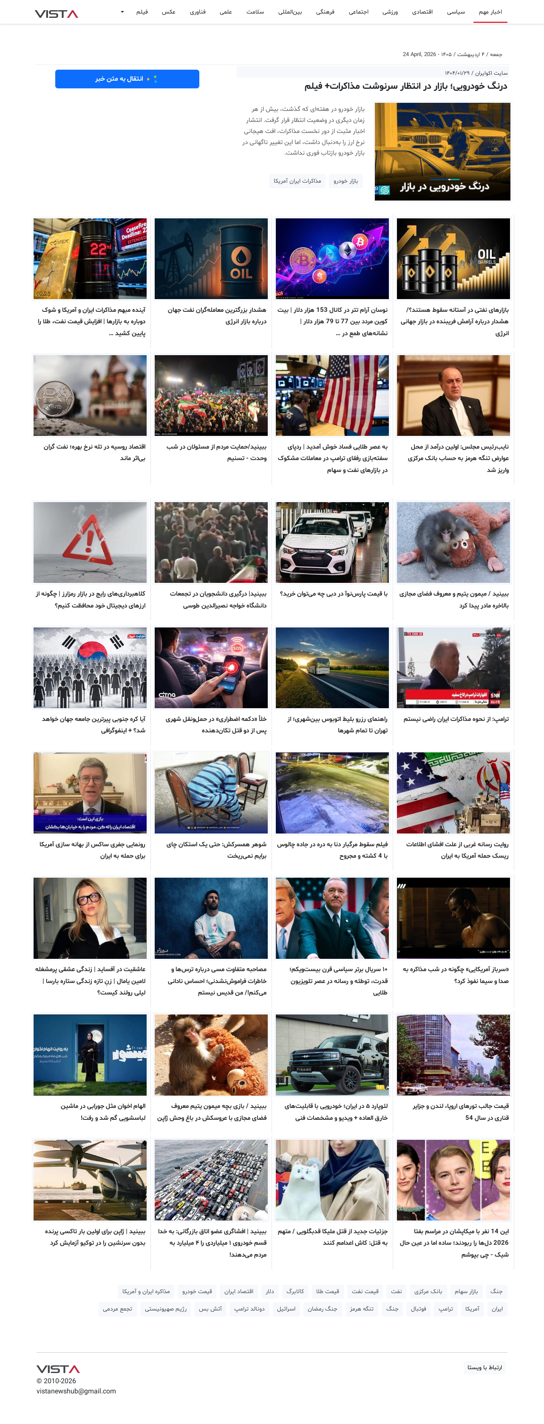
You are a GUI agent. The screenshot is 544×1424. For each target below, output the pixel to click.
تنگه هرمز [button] (362, 1309)
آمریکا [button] (472, 1309)
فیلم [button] (142, 12)
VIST (56, 12)
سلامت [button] (255, 12)
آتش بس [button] (210, 1309)
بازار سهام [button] (466, 1292)
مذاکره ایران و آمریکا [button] (146, 1292)
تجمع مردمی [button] (117, 1309)
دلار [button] (270, 1292)
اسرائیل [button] (286, 1309)
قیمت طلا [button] (327, 1292)
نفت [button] (396, 1292)
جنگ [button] (496, 1292)
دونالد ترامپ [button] (249, 1309)
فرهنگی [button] (325, 12)
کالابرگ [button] (295, 1292)
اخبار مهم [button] (490, 12)
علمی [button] (226, 12)
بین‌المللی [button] (290, 12)
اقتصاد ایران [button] (238, 1292)
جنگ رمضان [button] (322, 1309)
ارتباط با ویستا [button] (485, 1368)
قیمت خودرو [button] (197, 1292)
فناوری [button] (198, 12)
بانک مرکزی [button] (428, 1292)
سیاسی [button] (456, 12)
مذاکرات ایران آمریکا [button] (297, 181)
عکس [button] (169, 12)
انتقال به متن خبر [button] (127, 79)
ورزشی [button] (390, 12)
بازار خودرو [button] (346, 181)
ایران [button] (497, 1309)
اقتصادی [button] (422, 12)
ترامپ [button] (446, 1309)
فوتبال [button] (418, 1309)
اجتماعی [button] (358, 12)
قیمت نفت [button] (365, 1292)
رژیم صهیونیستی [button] (166, 1309)
